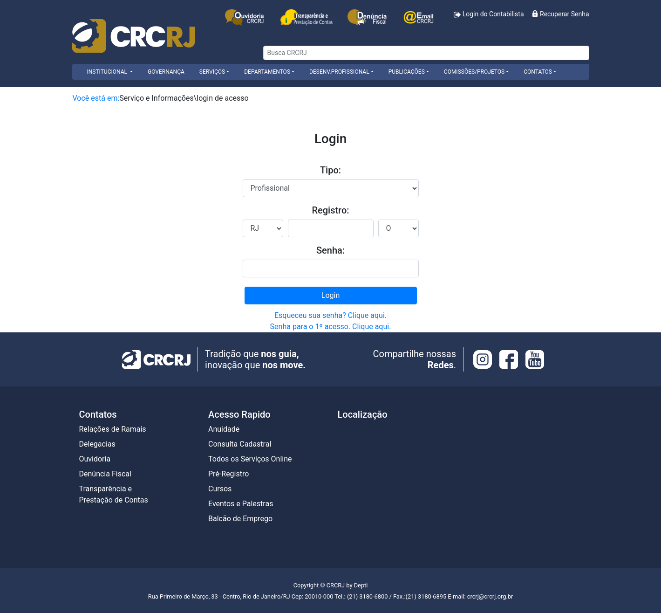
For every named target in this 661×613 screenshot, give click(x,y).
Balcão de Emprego (240, 518)
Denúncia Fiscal (105, 473)
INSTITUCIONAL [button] (108, 72)
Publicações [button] (406, 72)
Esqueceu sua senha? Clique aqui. (330, 315)
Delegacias (97, 444)
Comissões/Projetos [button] (474, 72)
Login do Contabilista (489, 14)
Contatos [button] (538, 72)
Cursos (220, 488)
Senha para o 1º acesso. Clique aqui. (330, 326)
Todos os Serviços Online (250, 459)
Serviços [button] (212, 72)
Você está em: (96, 98)
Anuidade (223, 429)
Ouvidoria (95, 459)
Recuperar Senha (560, 14)
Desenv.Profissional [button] (339, 72)
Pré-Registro (228, 473)
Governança (166, 72)
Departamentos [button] (267, 72)
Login (330, 295)
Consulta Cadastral (239, 444)
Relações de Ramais (112, 429)
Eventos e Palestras (240, 503)
